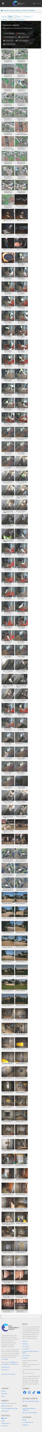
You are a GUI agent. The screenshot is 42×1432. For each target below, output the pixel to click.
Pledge (24, 1420)
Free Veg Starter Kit (27, 1422)
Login (3, 1420)
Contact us (25, 1358)
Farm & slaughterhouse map (9, 1408)
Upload (4, 1418)
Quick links (4, 1426)
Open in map (20, 33)
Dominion (8, 1403)
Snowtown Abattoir (11, 25)
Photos (12, 16)
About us (25, 1341)
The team (25, 1344)
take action (15, 1364)
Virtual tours (5, 1411)
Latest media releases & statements (29, 1409)
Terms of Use (5, 1369)
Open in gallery (8, 33)
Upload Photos (24, 37)
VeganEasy (25, 1425)
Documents (28, 16)
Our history (25, 1346)
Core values (25, 1349)
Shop (2, 1396)
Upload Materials (9, 44)
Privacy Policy (5, 1367)
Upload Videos (8, 40)
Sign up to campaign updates (30, 1401)
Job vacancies (26, 1355)
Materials (5, 19)
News (12, 19)
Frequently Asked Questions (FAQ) (30, 1352)
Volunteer (4, 1393)
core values (4, 1359)
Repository (6, 1406)
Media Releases (21, 19)
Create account (5, 1423)
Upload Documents (22, 40)
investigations (5, 1364)
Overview (4, 16)
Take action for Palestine (8, 1374)
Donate (3, 1391)
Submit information (9, 37)
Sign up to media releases (29, 1412)
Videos (20, 16)
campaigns (13, 1362)
